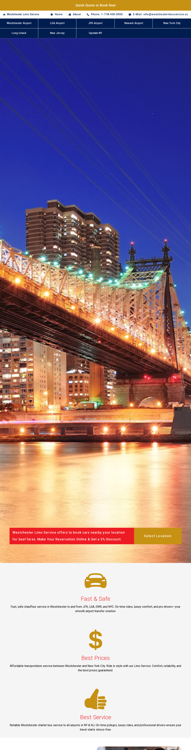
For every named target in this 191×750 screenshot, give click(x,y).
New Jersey (57, 33)
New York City (171, 23)
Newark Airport (133, 23)
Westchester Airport (19, 23)
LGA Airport (57, 23)
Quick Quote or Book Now (95, 5)
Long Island (19, 33)
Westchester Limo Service (23, 14)
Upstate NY (95, 33)
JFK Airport (95, 23)
